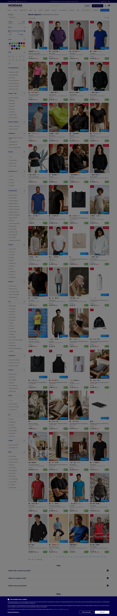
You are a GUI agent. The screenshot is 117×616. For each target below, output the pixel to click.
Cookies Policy (56, 609)
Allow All (102, 612)
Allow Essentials (86, 612)
